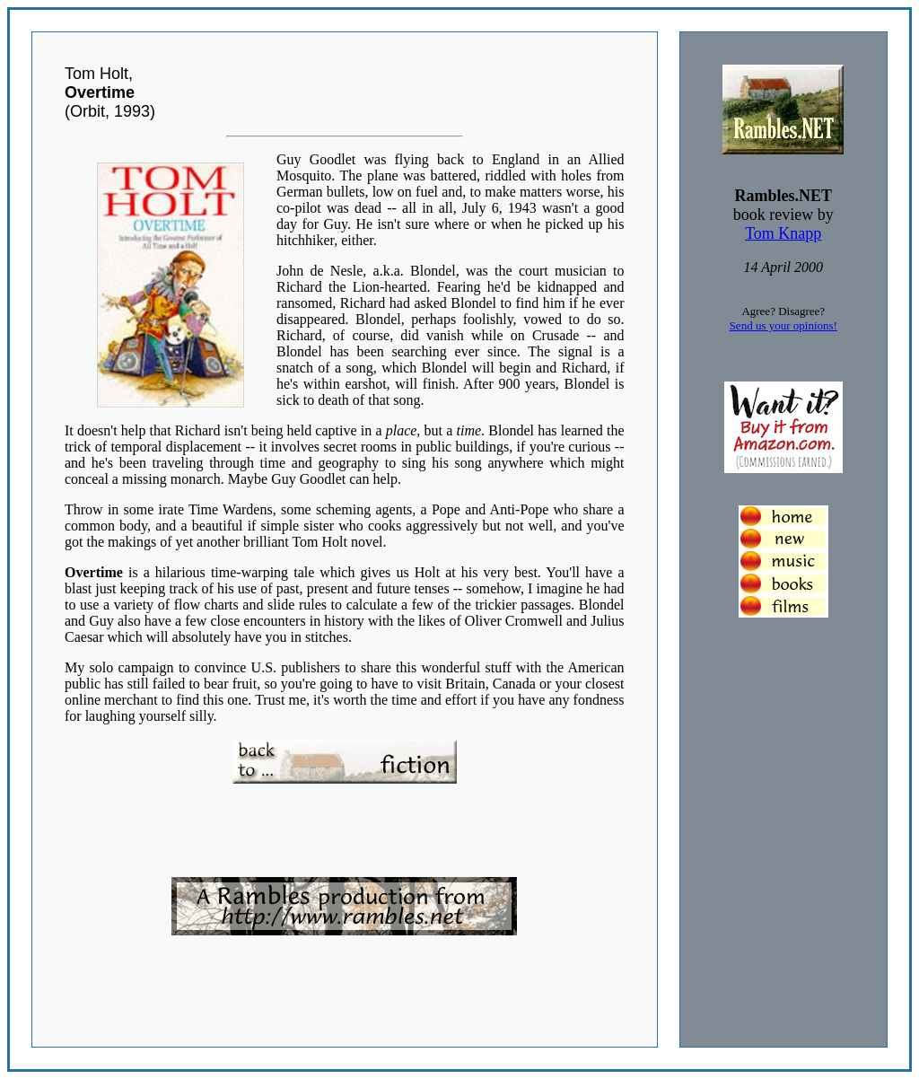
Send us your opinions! (783, 325)
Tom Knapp (783, 233)
